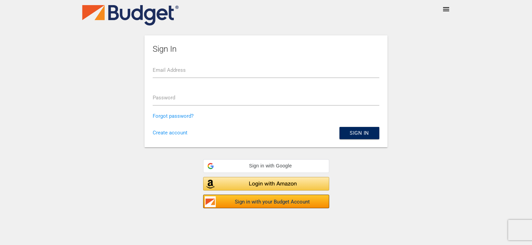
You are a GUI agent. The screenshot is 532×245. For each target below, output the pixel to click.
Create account (170, 133)
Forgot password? (173, 116)
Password (164, 98)
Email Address (169, 70)
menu (446, 9)
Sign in (359, 133)
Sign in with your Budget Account (272, 202)
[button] (266, 166)
